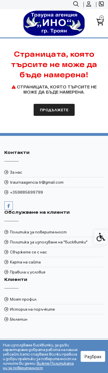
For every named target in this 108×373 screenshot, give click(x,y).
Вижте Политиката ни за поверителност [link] (38, 365)
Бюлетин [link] (18, 319)
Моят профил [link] (23, 299)
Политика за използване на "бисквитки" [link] (48, 242)
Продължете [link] (54, 109)
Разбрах (92, 356)
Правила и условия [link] (27, 272)
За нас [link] (16, 172)
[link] (76, 4)
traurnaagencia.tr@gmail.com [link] (37, 182)
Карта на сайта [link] (25, 262)
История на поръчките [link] (32, 309)
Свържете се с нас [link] (28, 252)
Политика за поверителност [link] (38, 232)
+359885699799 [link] (26, 192)
